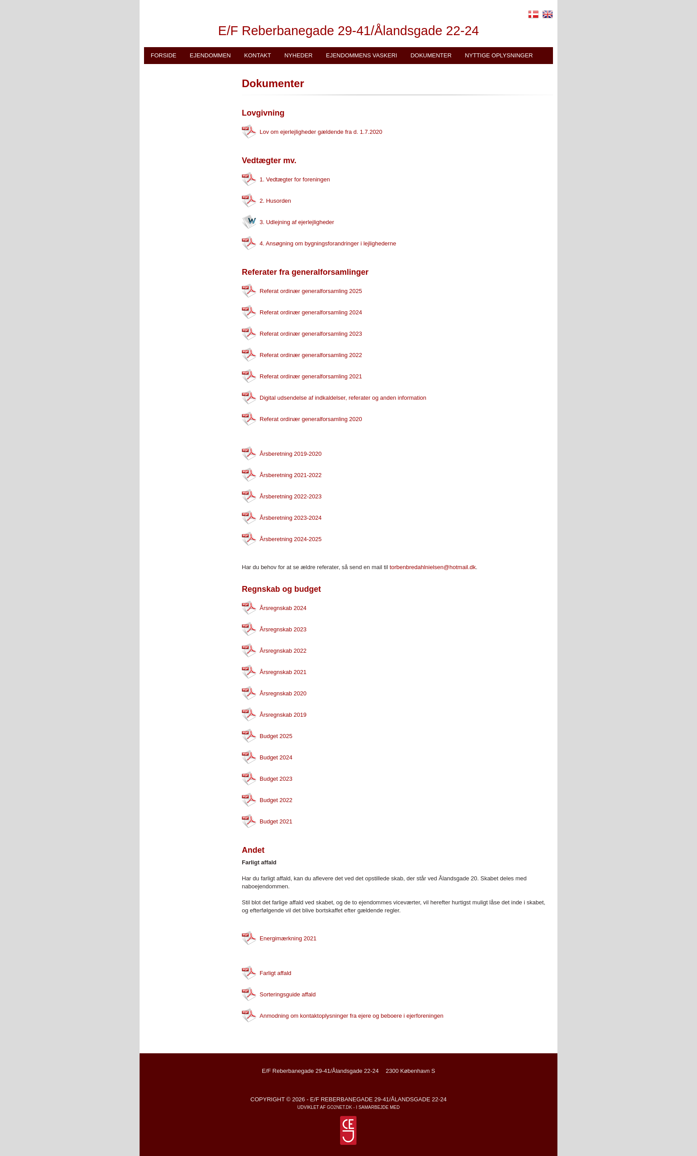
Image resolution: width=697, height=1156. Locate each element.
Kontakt (257, 55)
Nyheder (298, 55)
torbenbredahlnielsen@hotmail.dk (432, 567)
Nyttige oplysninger (499, 55)
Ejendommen (210, 55)
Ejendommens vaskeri (361, 55)
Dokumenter (430, 55)
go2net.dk (339, 1107)
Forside (163, 55)
